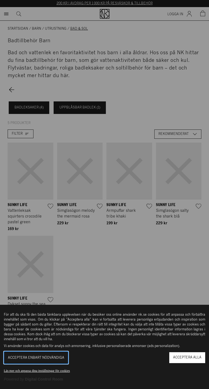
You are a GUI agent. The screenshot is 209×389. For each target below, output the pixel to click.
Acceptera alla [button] (187, 357)
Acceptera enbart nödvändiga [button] (36, 357)
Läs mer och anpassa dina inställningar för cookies (37, 371)
